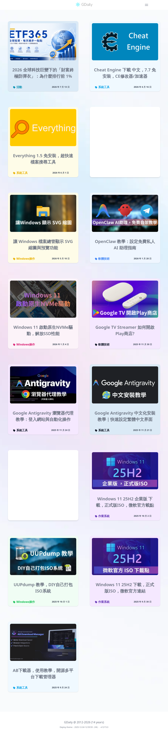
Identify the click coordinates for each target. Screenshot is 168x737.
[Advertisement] (125, 143)
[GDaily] (84, 5)
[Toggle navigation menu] (146, 5)
